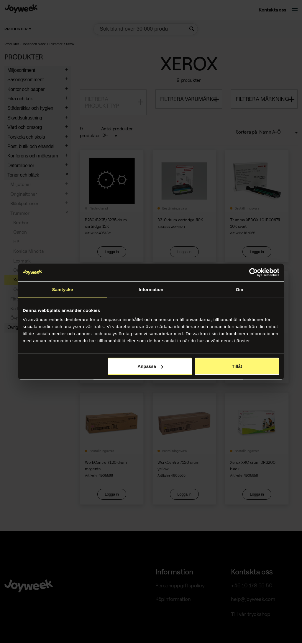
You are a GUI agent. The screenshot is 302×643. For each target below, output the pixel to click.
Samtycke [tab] (62, 289)
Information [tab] (151, 289)
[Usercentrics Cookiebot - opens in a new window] (253, 272)
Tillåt (237, 366)
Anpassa (150, 366)
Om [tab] (239, 289)
